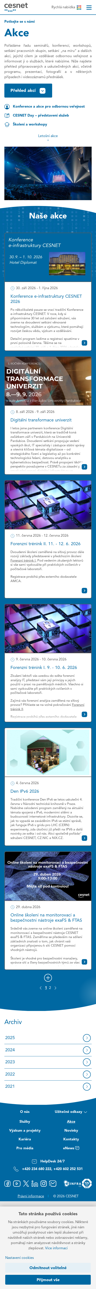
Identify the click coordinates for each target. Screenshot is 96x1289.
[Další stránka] (55, 988)
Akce (71, 1122)
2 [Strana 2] (50, 988)
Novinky (71, 1131)
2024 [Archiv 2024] (10, 1050)
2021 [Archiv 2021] (10, 1086)
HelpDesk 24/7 (48, 1161)
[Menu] (89, 7)
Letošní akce (48, 137)
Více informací (56, 1248)
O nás (24, 1112)
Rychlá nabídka (66, 7)
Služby (24, 1122)
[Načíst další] (48, 978)
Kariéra (25, 1139)
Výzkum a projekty (25, 1131)
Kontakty (71, 1139)
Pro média (24, 1148)
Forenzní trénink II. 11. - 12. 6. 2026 (45, 544)
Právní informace (31, 1196)
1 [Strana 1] (46, 988)
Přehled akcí (28, 90)
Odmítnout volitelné (48, 1268)
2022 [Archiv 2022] (10, 1074)
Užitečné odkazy (71, 1112)
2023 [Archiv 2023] (10, 1062)
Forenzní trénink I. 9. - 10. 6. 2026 (43, 668)
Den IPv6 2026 (24, 791)
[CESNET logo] (16, 7)
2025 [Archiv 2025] (10, 1038)
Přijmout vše (48, 1280)
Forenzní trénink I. (23, 560)
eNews (71, 1149)
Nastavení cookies (19, 1258)
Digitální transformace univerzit (41, 420)
